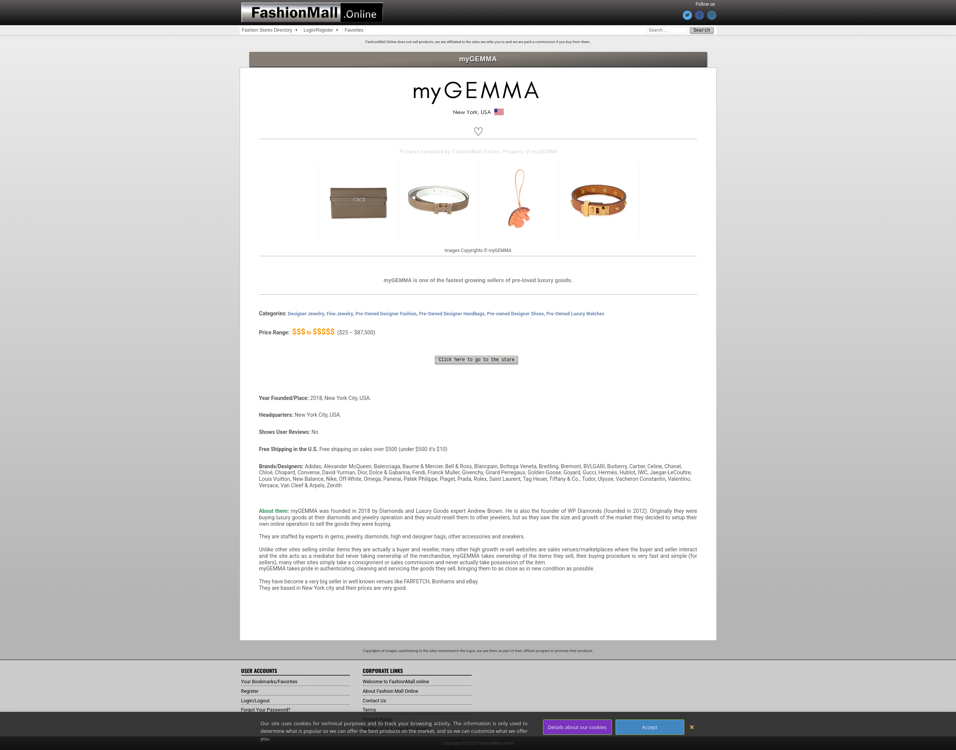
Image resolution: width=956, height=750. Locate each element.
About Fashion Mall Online (394, 690)
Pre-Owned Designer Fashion (386, 313)
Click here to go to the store (476, 359)
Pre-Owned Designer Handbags (452, 313)
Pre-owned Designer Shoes (515, 313)
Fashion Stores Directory (267, 30)
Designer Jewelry (306, 313)
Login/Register (318, 30)
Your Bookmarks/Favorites (272, 681)
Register (251, 690)
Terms (370, 709)
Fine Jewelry (340, 313)
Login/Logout (257, 700)
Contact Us (376, 700)
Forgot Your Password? (268, 709)
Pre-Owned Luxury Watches (576, 313)
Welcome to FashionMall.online (400, 681)
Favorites (354, 30)
